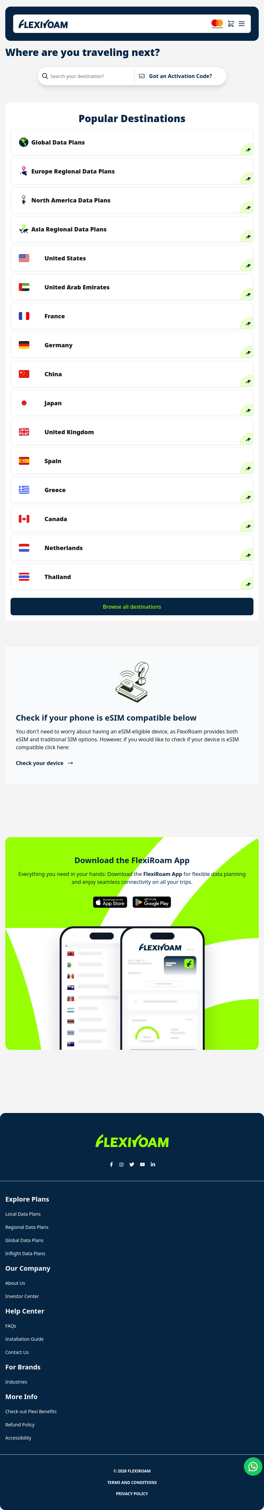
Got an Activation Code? (175, 76)
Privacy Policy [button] (132, 1494)
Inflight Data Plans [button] (25, 1253)
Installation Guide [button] (24, 1339)
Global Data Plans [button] (24, 1240)
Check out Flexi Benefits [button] (31, 1411)
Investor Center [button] (22, 1296)
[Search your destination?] (87, 76)
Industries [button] (16, 1382)
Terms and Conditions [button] (132, 1482)
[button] (231, 23)
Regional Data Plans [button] (26, 1227)
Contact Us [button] (17, 1352)
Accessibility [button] (18, 1438)
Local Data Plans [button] (23, 1214)
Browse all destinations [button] (132, 606)
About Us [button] (15, 1283)
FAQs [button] (10, 1326)
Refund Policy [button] (20, 1424)
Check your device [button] (44, 763)
